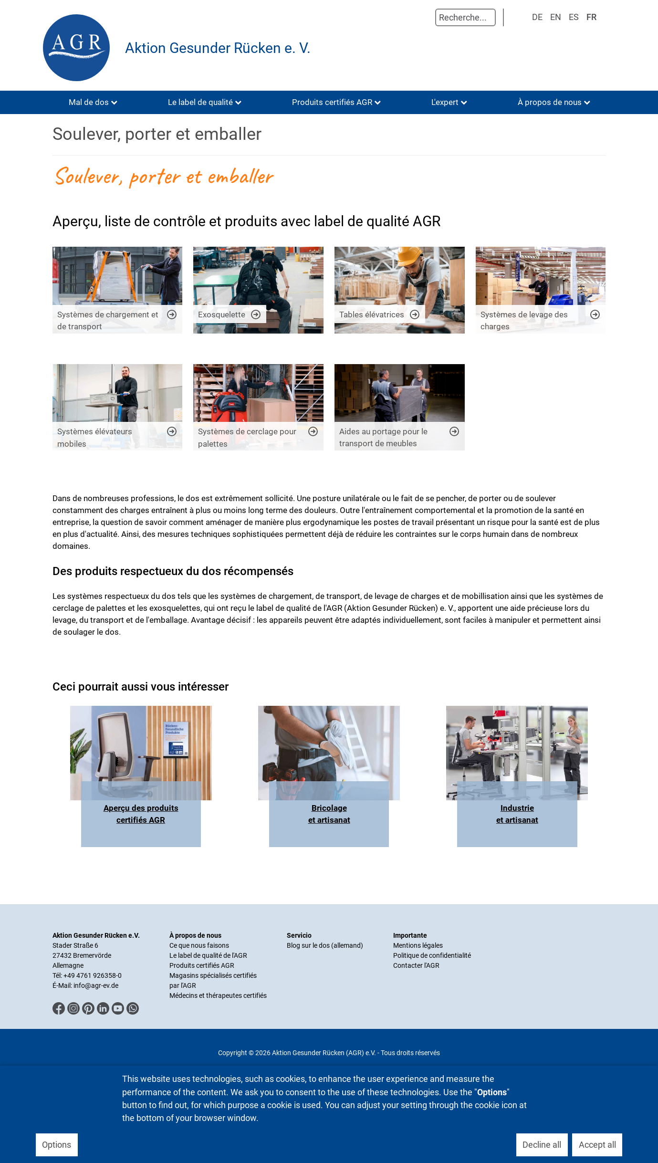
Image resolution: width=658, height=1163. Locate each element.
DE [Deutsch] (537, 17)
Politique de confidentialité (432, 955)
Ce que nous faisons (199, 945)
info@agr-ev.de (95, 985)
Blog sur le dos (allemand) (325, 945)
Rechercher (425, 17)
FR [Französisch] (591, 17)
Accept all (597, 1145)
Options (56, 1145)
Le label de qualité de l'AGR (208, 955)
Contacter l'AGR (416, 965)
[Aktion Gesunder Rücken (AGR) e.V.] (79, 47)
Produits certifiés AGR (201, 965)
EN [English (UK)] (555, 17)
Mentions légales (418, 945)
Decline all (541, 1145)
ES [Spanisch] (574, 17)
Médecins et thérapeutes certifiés (218, 995)
